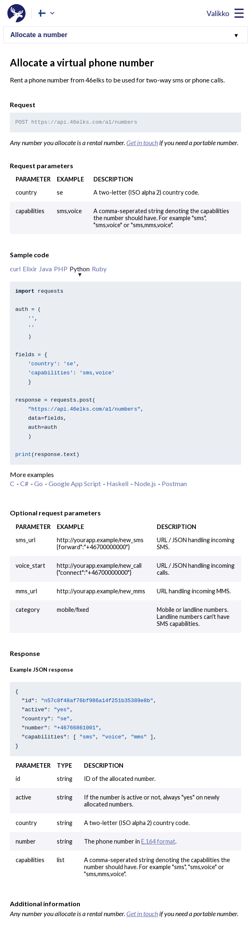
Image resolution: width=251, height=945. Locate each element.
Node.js (145, 483)
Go (38, 483)
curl (15, 269)
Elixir (30, 269)
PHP (60, 269)
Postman (174, 483)
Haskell (117, 483)
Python (80, 269)
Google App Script (75, 483)
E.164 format (158, 841)
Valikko (218, 13)
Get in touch (142, 142)
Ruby (99, 269)
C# (24, 483)
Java (45, 269)
